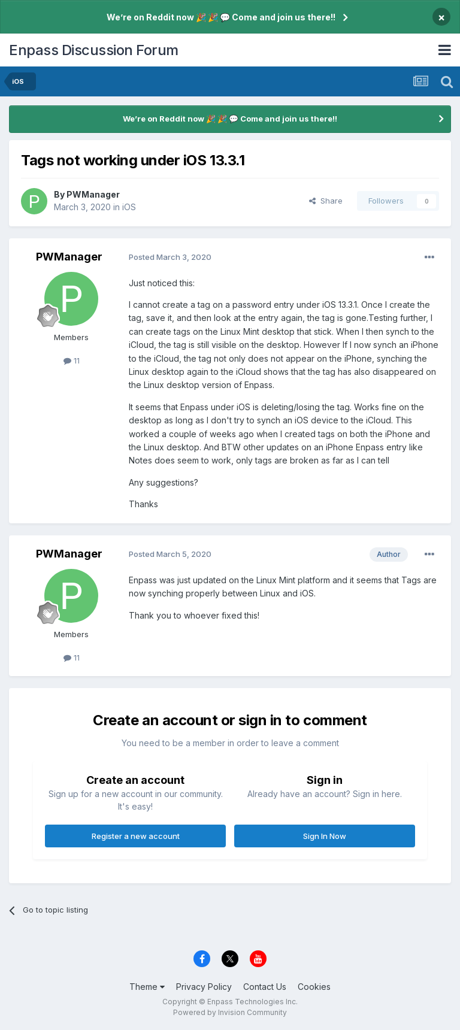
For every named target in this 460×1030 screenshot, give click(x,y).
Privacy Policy (204, 986)
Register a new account (136, 836)
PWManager (93, 194)
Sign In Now (324, 836)
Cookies (314, 986)
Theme (147, 986)
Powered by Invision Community (230, 1012)
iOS (129, 207)
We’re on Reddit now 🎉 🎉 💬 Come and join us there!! (221, 17)
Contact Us (264, 986)
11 (71, 360)
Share (326, 200)
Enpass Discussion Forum (93, 50)
